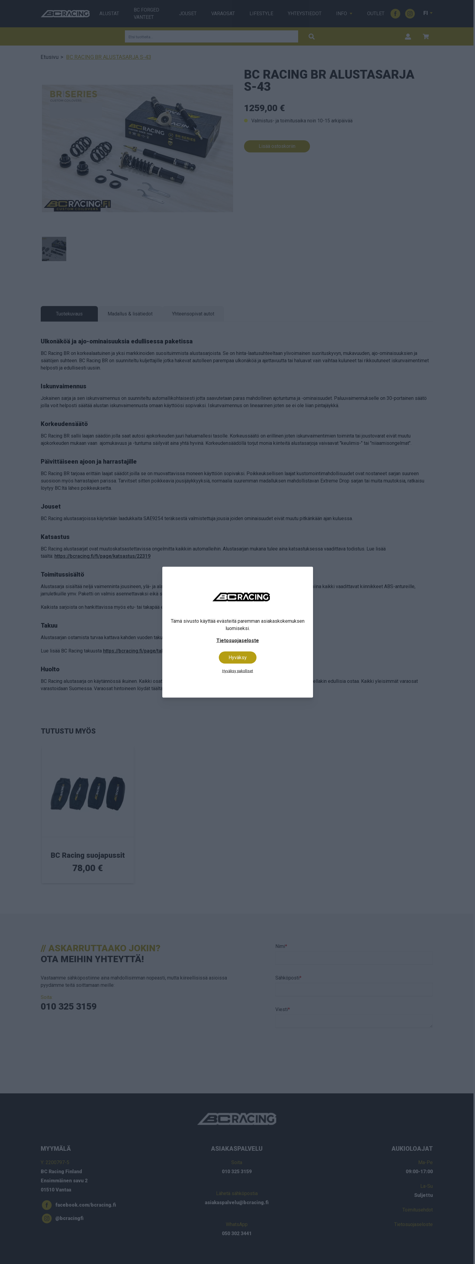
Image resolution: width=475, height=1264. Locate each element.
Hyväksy (238, 657)
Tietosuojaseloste (237, 640)
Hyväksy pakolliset (237, 671)
